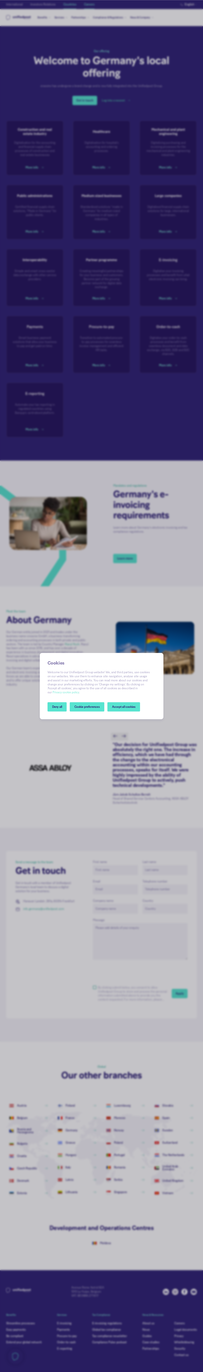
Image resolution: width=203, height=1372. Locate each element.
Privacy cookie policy (66, 692)
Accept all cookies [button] (124, 706)
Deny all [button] (57, 706)
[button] (87, 707)
